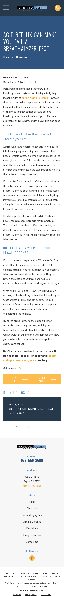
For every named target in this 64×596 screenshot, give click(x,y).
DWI (20, 368)
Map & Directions (32, 486)
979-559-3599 (32, 460)
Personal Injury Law (32, 515)
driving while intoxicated (35, 97)
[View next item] (25, 427)
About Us (32, 508)
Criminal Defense (32, 521)
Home (32, 501)
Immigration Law (32, 535)
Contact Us (32, 541)
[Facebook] (31, 558)
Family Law (32, 528)
